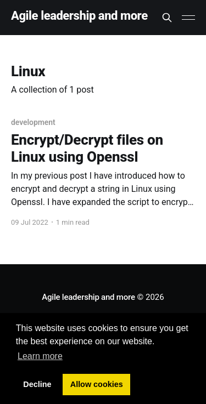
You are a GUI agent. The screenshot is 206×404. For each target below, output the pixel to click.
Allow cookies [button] (96, 384)
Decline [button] (37, 384)
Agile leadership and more (79, 16)
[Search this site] (167, 17)
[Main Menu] (188, 17)
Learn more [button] (40, 356)
